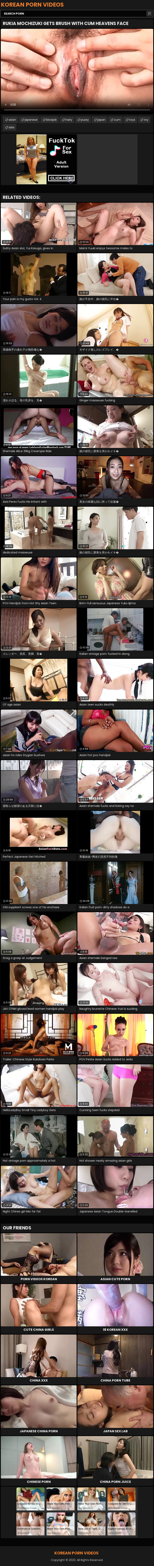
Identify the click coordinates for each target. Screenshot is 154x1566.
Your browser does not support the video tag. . (77, 71)
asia (11, 127)
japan (101, 120)
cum (117, 120)
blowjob (51, 120)
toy (146, 120)
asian (12, 120)
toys (132, 120)
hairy (68, 120)
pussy (85, 120)
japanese (31, 120)
